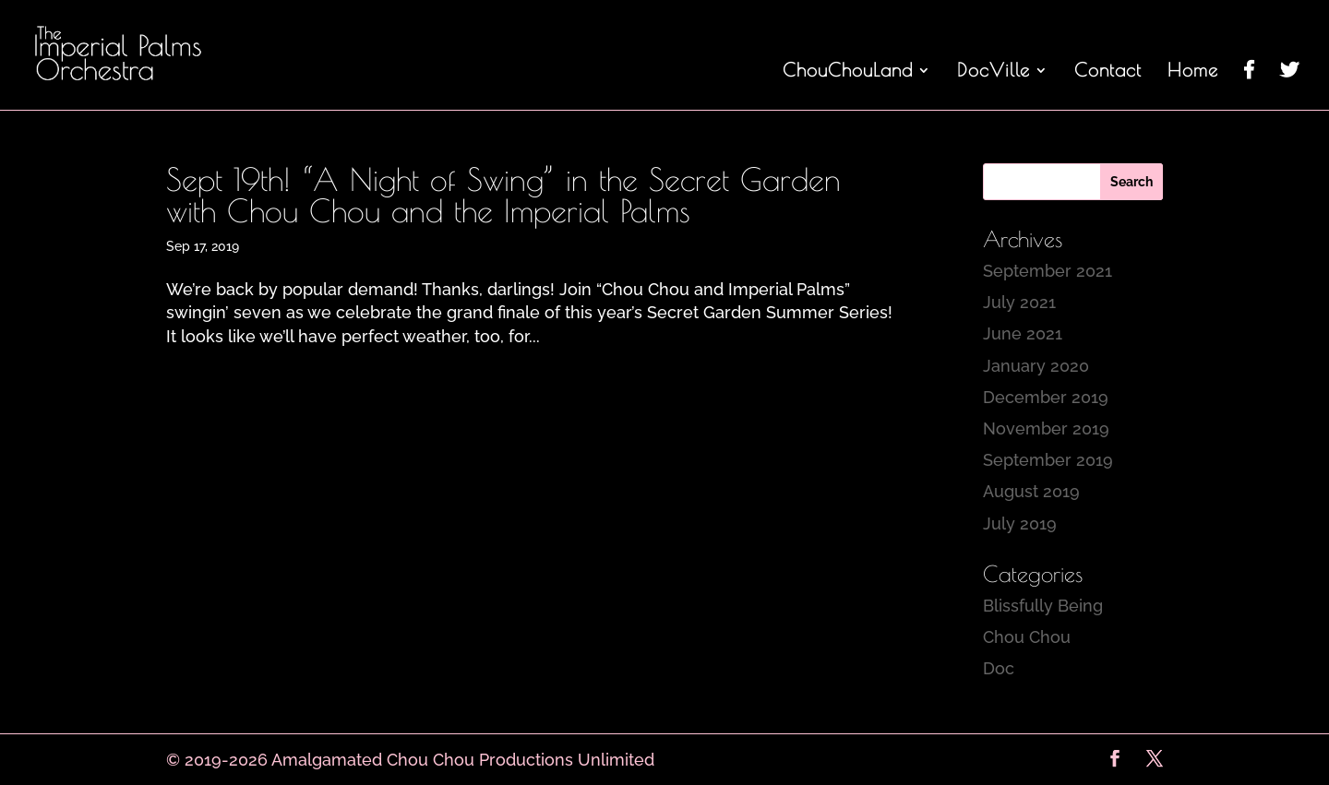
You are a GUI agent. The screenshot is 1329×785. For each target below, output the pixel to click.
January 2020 (1036, 365)
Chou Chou (1027, 637)
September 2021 (1047, 270)
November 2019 (1046, 428)
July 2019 (1020, 523)
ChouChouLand (848, 72)
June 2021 (1022, 333)
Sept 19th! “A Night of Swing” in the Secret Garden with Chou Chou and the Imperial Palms (503, 195)
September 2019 (1048, 460)
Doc (998, 668)
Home (1192, 72)
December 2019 (1045, 397)
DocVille (993, 72)
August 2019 (1031, 491)
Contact (1108, 72)
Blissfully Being (1043, 605)
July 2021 (1019, 302)
